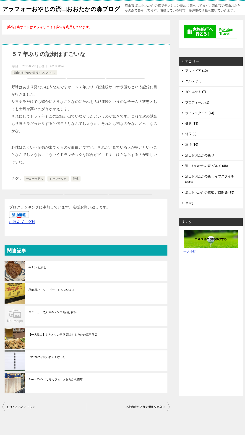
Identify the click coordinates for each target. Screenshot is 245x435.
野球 (76, 188)
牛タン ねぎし (37, 277)
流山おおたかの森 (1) (200, 165)
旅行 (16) (191, 154)
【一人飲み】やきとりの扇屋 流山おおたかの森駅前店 (63, 344)
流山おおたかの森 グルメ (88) (206, 176)
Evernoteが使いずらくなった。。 (50, 367)
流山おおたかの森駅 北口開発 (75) (209, 202)
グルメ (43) (193, 91)
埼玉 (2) (190, 144)
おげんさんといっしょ (21, 417)
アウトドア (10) (196, 81)
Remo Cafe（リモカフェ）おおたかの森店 (56, 389)
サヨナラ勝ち (34, 188)
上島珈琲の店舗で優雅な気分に (145, 417)
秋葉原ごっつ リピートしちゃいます (52, 300)
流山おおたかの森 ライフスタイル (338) (209, 189)
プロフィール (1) (197, 112)
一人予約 (189, 261)
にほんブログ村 (22, 232)
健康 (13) (191, 133)
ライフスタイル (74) (199, 123)
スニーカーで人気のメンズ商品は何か (53, 322)
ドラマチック (58, 188)
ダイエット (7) (195, 102)
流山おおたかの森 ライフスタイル (34, 82)
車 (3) (189, 213)
